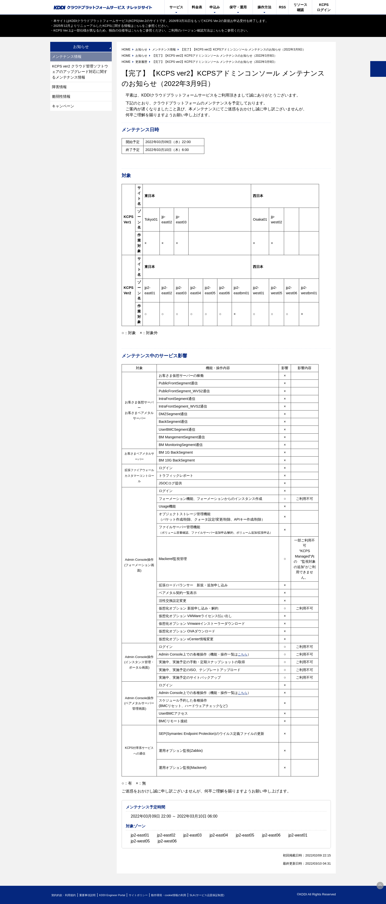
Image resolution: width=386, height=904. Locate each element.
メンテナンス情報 (68, 57)
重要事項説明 (95, 895)
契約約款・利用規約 (66, 895)
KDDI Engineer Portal (125, 895)
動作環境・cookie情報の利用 (193, 895)
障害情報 (60, 89)
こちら (138, 26)
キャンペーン (64, 110)
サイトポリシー (157, 895)
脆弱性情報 (62, 100)
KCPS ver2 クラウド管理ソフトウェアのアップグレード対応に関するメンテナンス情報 (80, 73)
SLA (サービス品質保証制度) (239, 895)
